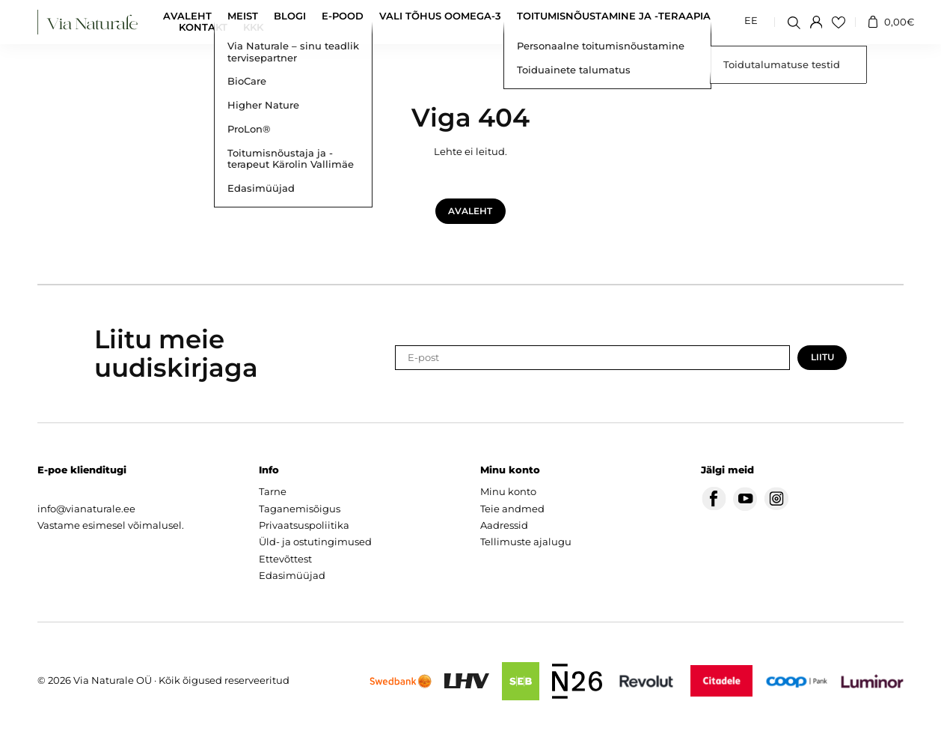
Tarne (272, 491)
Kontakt (203, 27)
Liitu (822, 357)
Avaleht (187, 16)
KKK (253, 27)
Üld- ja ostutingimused (315, 542)
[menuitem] (751, 22)
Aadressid (504, 525)
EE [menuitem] (751, 21)
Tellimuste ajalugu (525, 542)
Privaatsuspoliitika (304, 525)
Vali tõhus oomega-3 (440, 16)
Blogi (290, 16)
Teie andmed (512, 509)
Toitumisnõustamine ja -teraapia (614, 16)
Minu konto (508, 491)
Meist (242, 16)
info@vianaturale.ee (86, 509)
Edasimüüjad (292, 575)
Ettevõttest (285, 559)
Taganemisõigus (299, 509)
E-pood (343, 16)
